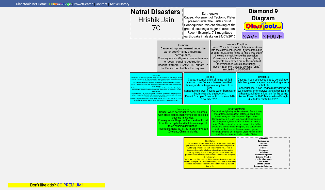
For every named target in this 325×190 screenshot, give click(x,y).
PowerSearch (83, 4)
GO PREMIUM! (70, 185)
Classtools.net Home (31, 4)
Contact (101, 4)
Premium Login (60, 4)
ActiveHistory (119, 4)
